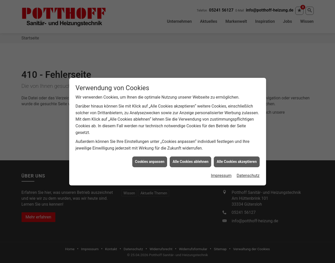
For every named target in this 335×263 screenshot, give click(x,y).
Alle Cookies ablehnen (190, 161)
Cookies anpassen (150, 161)
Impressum (221, 174)
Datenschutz (248, 174)
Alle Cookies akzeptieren (237, 161)
